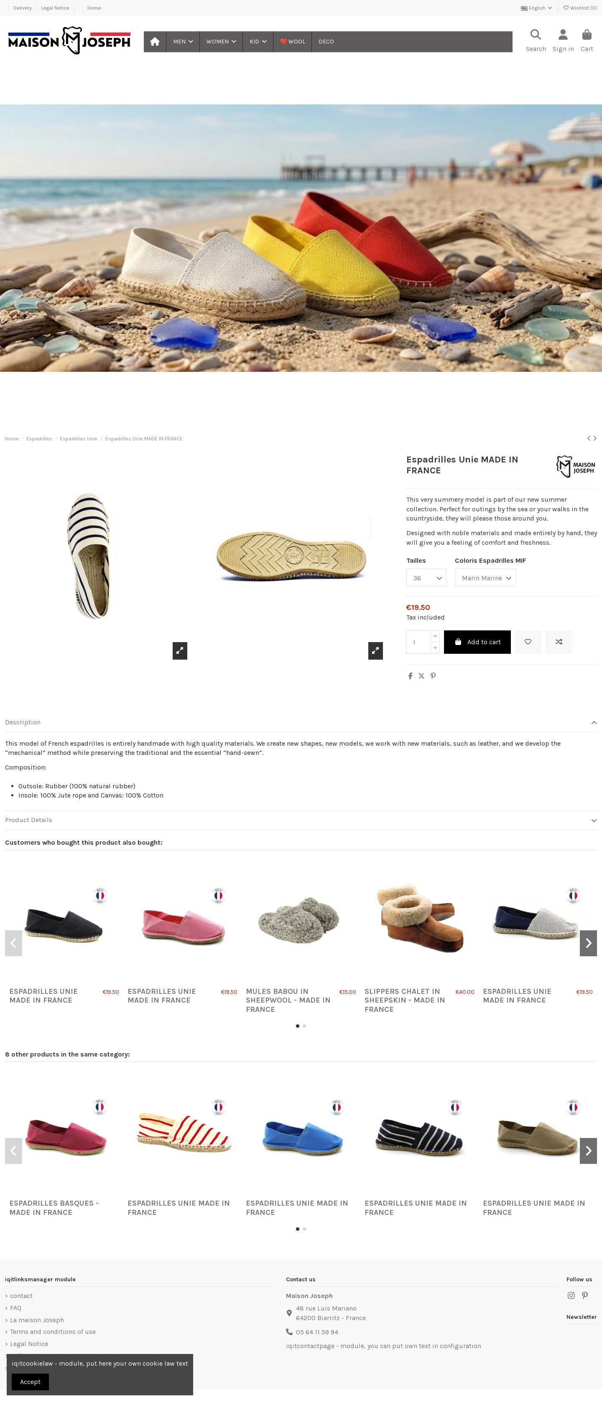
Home (94, 8)
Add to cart (477, 642)
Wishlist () (580, 8)
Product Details (301, 820)
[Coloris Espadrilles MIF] (485, 577)
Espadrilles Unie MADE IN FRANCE (43, 996)
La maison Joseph (37, 1320)
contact (21, 1296)
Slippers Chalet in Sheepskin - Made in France (405, 1000)
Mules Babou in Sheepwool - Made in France (288, 1000)
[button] (182, 41)
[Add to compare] (559, 642)
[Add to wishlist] (528, 642)
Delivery (23, 8)
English (537, 8)
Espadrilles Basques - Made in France (54, 1208)
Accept (30, 1382)
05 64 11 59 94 (317, 1332)
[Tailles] (426, 577)
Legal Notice (56, 8)
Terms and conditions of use (53, 1332)
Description (301, 722)
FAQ (15, 1308)
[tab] (301, 723)
